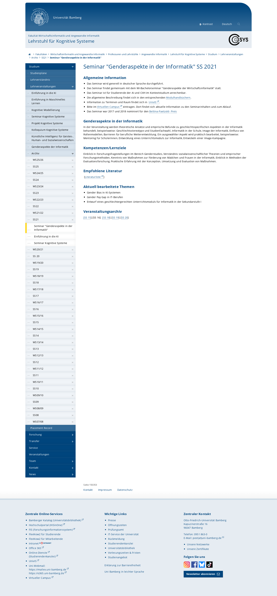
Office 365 (35, 548)
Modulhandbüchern (178, 97)
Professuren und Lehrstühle (123, 54)
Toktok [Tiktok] (209, 564)
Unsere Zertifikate (198, 549)
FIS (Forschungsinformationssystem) (51, 529)
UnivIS (153, 102)
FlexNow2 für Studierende (45, 534)
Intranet (34, 543)
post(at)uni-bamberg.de (207, 538)
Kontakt (88, 489)
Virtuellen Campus (108, 106)
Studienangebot (117, 557)
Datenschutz (125, 489)
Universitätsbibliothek (121, 548)
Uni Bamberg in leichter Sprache (124, 571)
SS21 (44, 57)
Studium (212, 54)
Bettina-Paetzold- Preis (163, 111)
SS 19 (115, 217)
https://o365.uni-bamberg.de (46, 573)
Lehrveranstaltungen (232, 54)
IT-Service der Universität (123, 534)
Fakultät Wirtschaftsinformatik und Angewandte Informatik (64, 35)
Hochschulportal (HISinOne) (45, 525)
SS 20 (124, 217)
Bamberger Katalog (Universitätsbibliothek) (55, 520)
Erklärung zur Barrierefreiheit (123, 565)
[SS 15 (87, 217)
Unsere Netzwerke (198, 544)
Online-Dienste (38, 552)
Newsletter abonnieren (200, 574)
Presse (112, 520)
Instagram (187, 564)
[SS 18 (106, 217)
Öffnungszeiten (117, 525)
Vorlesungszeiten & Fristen (124, 552)
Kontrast (207, 24)
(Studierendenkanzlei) (42, 556)
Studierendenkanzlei (120, 543)
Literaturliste (93, 177)
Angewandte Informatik (154, 54)
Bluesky (202, 564)
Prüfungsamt (116, 529)
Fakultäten (41, 54)
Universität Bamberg (57, 18)
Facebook (194, 564)
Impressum (105, 489)
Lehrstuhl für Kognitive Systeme (61, 41)
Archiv (34, 57)
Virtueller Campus (40, 578)
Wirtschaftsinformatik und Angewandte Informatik (77, 54)
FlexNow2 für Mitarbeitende (46, 539)
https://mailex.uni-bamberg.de (47, 569)
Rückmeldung (116, 539)
